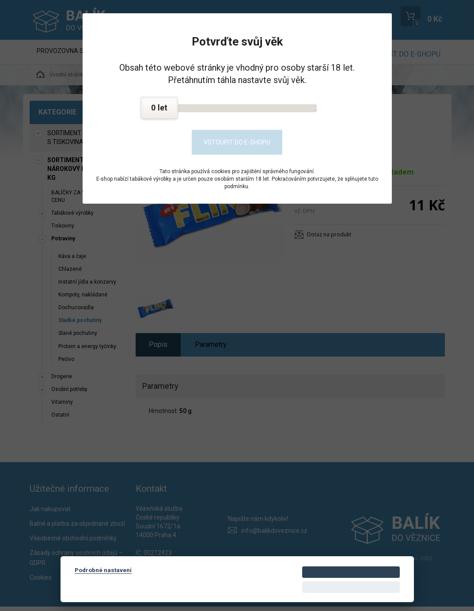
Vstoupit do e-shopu (237, 142)
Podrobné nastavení (103, 569)
